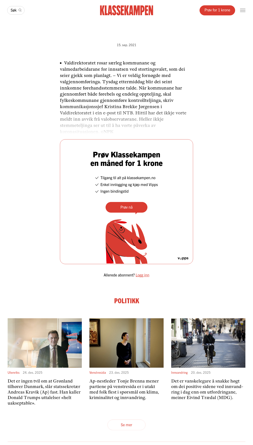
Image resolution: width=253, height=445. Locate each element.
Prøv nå (126, 207)
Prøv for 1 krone (217, 9)
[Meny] (242, 10)
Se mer (126, 424)
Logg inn (142, 274)
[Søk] (16, 10)
